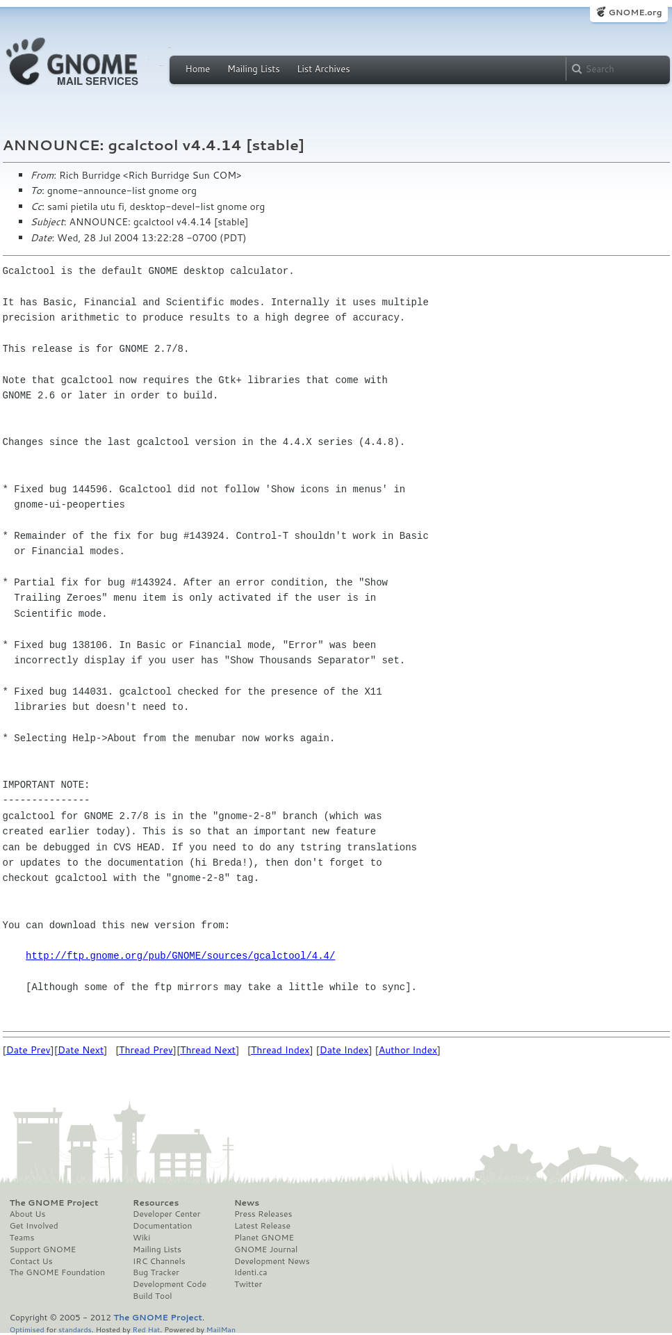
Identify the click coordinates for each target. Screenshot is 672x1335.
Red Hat (146, 1329)
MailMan (221, 1329)
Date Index (344, 1050)
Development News (272, 1261)
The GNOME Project (54, 1202)
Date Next (81, 1050)
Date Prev (28, 1050)
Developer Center (166, 1214)
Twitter (248, 1284)
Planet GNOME (264, 1237)
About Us (28, 1214)
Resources (156, 1202)
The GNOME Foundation (58, 1272)
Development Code (169, 1284)
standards (75, 1329)
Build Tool (152, 1296)
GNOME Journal (266, 1249)
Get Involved (34, 1225)
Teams (22, 1237)
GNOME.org (635, 12)
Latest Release (262, 1225)
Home (198, 69)
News (246, 1202)
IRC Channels (159, 1261)
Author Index (408, 1050)
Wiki (141, 1237)
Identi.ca (251, 1272)
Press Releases (263, 1214)
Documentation (162, 1225)
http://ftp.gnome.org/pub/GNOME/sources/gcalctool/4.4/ (180, 955)
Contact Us (31, 1261)
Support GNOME (43, 1249)
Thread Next (208, 1050)
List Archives (323, 69)
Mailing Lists (253, 69)
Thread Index (280, 1050)
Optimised (27, 1329)
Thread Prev (146, 1050)
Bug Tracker (156, 1272)
